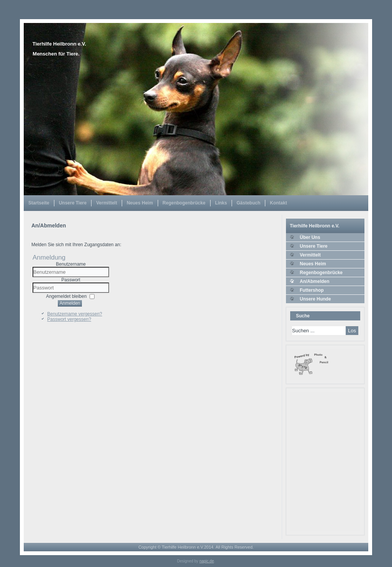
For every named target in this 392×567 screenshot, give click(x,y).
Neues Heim (140, 203)
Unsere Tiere (73, 203)
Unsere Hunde (315, 299)
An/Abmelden (314, 281)
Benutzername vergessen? (74, 314)
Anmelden (69, 303)
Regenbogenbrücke (184, 203)
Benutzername (71, 264)
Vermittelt (106, 203)
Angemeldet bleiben (66, 296)
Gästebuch (248, 203)
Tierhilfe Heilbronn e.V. (59, 44)
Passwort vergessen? (69, 319)
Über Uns (310, 237)
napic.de (206, 561)
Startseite (38, 203)
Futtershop (312, 290)
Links (221, 203)
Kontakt (278, 203)
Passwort (70, 280)
